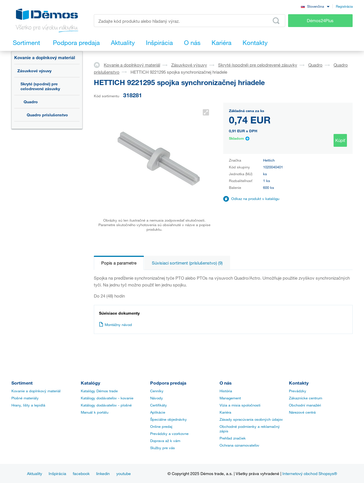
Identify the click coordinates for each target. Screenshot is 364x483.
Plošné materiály (25, 398)
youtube (123, 473)
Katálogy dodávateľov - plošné (106, 405)
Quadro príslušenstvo (47, 114)
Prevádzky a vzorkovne (169, 433)
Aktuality (34, 473)
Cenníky (157, 391)
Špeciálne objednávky (168, 419)
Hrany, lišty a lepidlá (28, 405)
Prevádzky (297, 391)
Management (230, 398)
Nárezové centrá (302, 412)
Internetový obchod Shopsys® (309, 473)
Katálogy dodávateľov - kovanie (107, 398)
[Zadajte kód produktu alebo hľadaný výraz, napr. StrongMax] (189, 21)
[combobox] (315, 6)
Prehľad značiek (233, 438)
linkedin (103, 473)
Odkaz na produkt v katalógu (255, 198)
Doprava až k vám (165, 440)
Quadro (31, 101)
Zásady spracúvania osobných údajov (251, 419)
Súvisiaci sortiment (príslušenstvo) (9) (187, 262)
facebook (81, 473)
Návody (156, 398)
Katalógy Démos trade (99, 391)
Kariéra (225, 412)
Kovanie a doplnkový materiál (44, 57)
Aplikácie (157, 412)
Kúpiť (340, 140)
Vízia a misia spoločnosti (240, 405)
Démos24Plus (320, 20)
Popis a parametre (118, 262)
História (226, 391)
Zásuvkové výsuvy (34, 70)
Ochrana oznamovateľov (239, 445)
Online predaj (161, 426)
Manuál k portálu (94, 412)
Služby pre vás (162, 447)
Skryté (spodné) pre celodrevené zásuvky (40, 86)
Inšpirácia (57, 473)
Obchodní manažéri (305, 405)
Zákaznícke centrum (305, 398)
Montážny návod (115, 324)
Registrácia (344, 6)
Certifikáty (158, 405)
